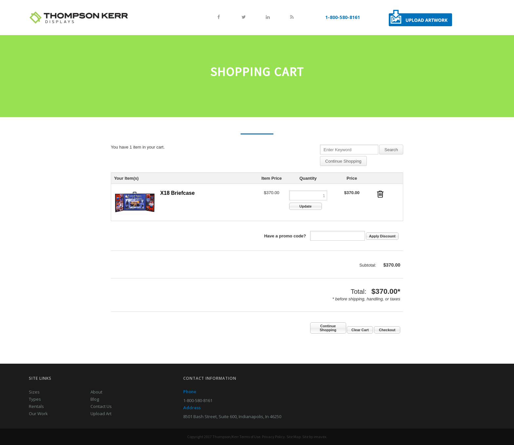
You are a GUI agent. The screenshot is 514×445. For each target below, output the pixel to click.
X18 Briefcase (177, 193)
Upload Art (100, 413)
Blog (94, 399)
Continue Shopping (343, 161)
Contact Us (101, 406)
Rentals (36, 406)
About (96, 392)
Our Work (38, 413)
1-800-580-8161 (342, 17)
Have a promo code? (285, 235)
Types (35, 399)
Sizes (34, 392)
